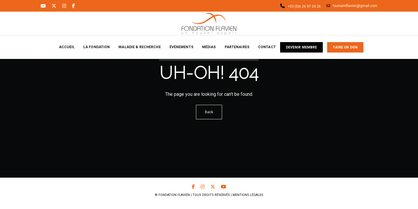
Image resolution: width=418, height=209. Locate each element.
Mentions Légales (248, 195)
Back (209, 112)
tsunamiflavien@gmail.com (352, 6)
